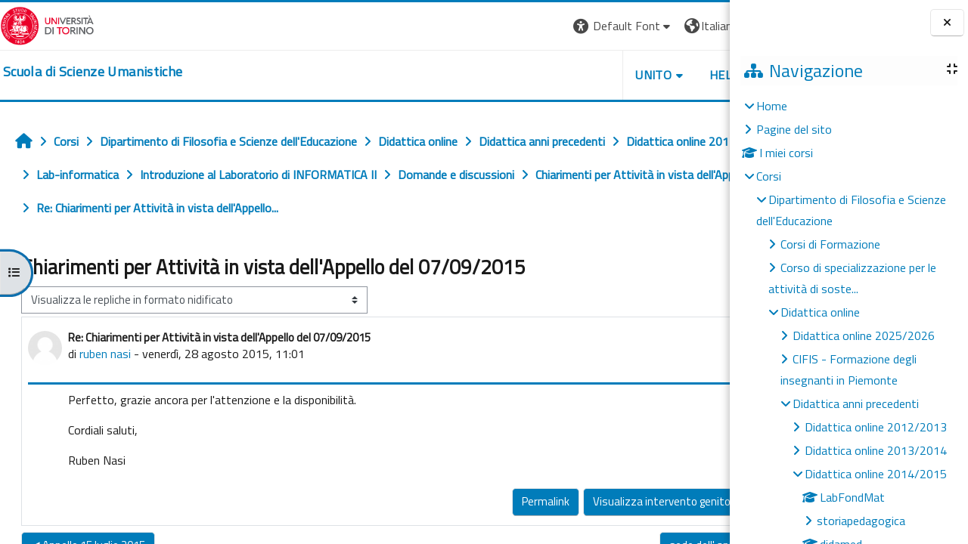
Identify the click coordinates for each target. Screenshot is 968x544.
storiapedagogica (861, 521)
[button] (522, 26)
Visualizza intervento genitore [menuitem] (565, 501)
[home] (92, 71)
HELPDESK (638, 75)
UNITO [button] (553, 75)
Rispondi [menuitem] (683, 497)
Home (771, 106)
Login (704, 26)
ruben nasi (105, 354)
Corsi (768, 176)
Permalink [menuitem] (444, 501)
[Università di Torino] (47, 24)
